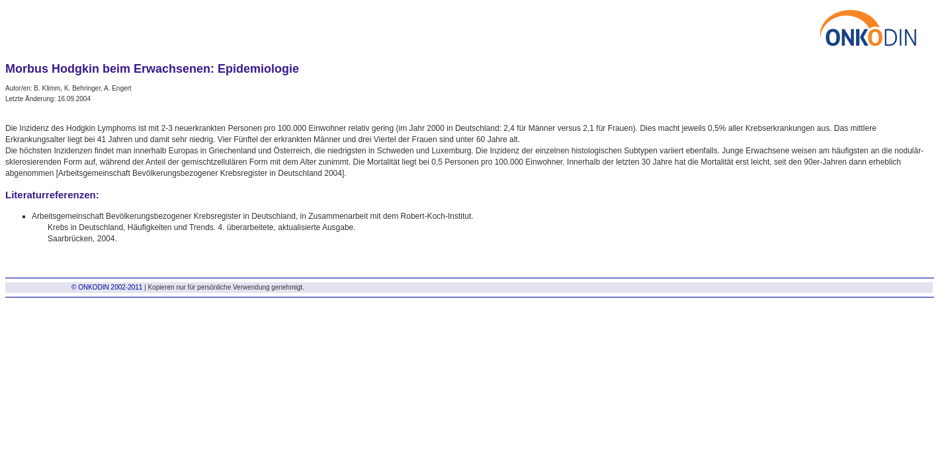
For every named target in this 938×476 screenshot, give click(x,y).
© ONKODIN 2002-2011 (106, 287)
